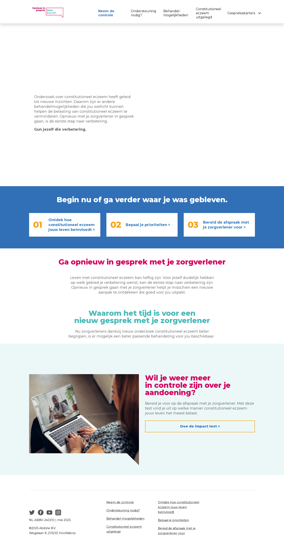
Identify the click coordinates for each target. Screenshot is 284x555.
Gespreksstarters (241, 13)
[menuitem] (109, 13)
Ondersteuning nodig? (143, 13)
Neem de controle (106, 13)
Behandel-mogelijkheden (174, 13)
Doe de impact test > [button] (200, 426)
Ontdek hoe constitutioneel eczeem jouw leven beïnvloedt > (71, 225)
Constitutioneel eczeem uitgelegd (206, 13)
